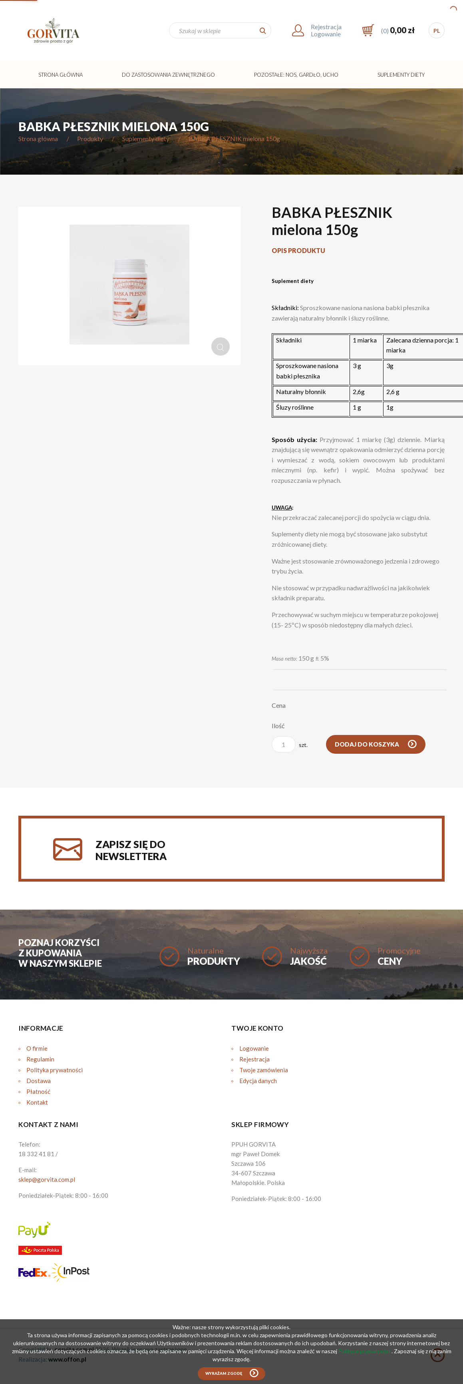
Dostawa (38, 1080)
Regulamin (40, 1059)
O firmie (37, 1048)
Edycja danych (258, 1080)
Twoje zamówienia (263, 1069)
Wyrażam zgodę (223, 1373)
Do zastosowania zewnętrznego (168, 75)
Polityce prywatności (364, 1351)
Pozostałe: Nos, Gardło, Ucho (296, 75)
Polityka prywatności (54, 1069)
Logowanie (254, 1048)
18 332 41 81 (36, 1153)
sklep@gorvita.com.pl (46, 1179)
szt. (290, 744)
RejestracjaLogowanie (326, 30)
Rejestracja (254, 1059)
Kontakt (37, 1102)
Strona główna (60, 75)
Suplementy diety (401, 75)
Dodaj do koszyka (367, 744)
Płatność (38, 1091)
